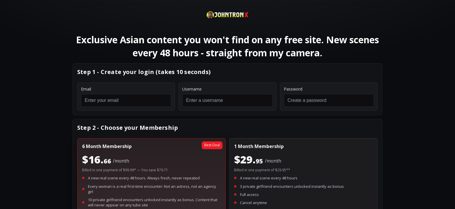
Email (86, 89)
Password (293, 89)
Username (192, 89)
